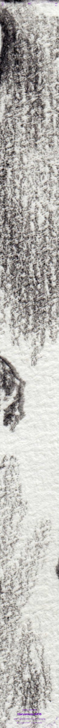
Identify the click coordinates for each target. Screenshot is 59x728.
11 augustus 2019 (24, 723)
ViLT (29, 4)
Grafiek (25, 709)
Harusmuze (33, 709)
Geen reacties (38, 723)
